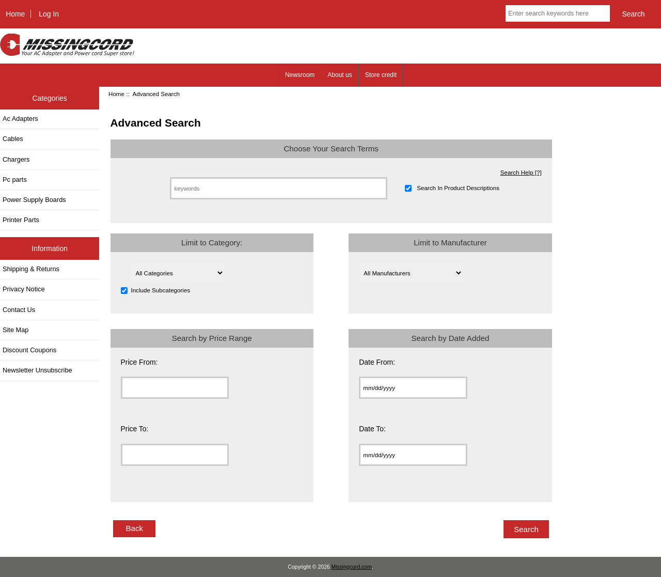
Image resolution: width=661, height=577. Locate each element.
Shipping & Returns (31, 269)
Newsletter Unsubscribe (37, 370)
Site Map (15, 330)
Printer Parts (21, 220)
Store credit (381, 75)
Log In (49, 14)
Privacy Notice (23, 289)
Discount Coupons (29, 350)
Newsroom (299, 75)
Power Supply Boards (34, 200)
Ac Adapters (20, 118)
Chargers (16, 159)
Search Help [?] (521, 172)
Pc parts (15, 179)
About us (339, 75)
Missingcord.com (352, 567)
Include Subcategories (160, 290)
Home (15, 14)
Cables (13, 139)
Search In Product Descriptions (458, 188)
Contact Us (19, 310)
